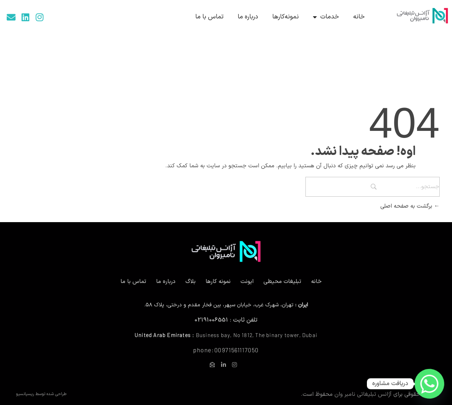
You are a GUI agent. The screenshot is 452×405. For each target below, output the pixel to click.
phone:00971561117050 (226, 349)
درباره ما (248, 17)
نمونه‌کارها (285, 17)
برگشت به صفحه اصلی (410, 206)
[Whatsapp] (429, 383)
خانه (359, 17)
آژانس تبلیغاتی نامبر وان (363, 394)
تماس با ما (209, 17)
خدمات (326, 17)
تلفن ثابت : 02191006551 (226, 320)
